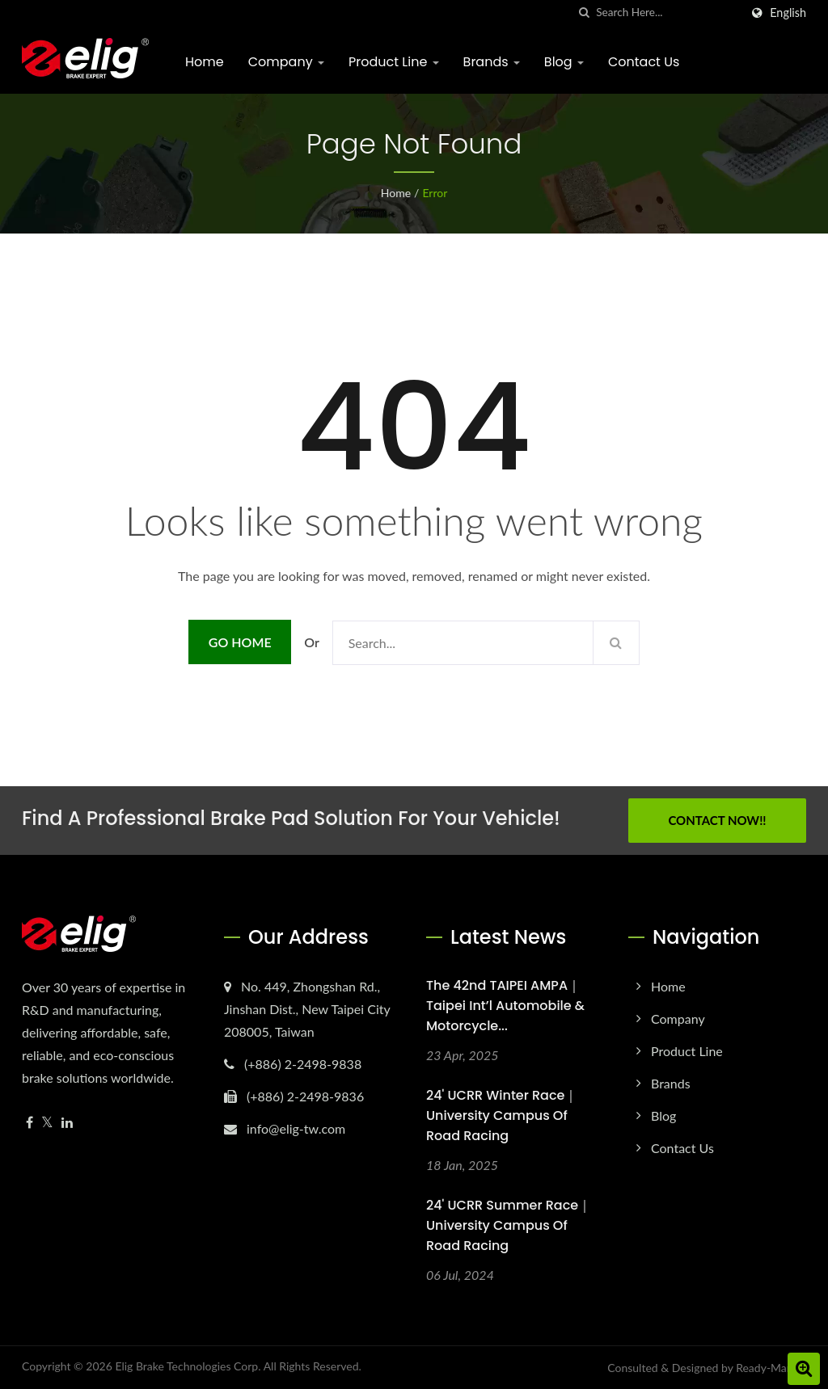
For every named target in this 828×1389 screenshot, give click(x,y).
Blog (564, 62)
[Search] (668, 12)
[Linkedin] (67, 1122)
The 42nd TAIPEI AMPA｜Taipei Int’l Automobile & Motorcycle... (505, 1005)
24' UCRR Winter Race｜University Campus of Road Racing (501, 1115)
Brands (491, 62)
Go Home (240, 642)
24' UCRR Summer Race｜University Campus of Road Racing (508, 1225)
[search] (584, 12)
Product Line (394, 62)
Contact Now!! (717, 820)
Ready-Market (771, 1367)
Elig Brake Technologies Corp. (187, 1366)
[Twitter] (47, 1122)
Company (286, 62)
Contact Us (643, 62)
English (788, 12)
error (434, 193)
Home (204, 62)
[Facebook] (29, 1122)
